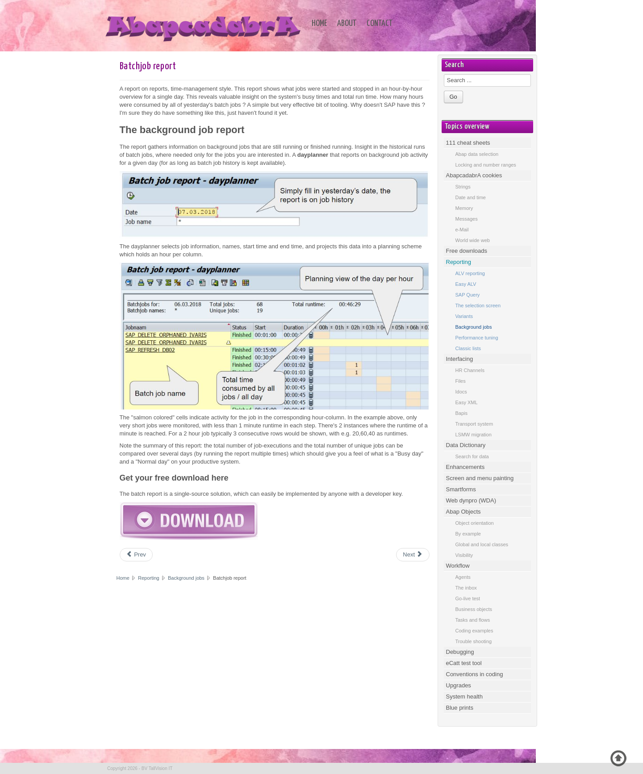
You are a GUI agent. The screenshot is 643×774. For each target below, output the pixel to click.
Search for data (472, 456)
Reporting (149, 578)
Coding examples (474, 630)
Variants (464, 316)
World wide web (472, 240)
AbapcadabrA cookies (474, 175)
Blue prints (459, 707)
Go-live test (467, 598)
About (346, 24)
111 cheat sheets (468, 142)
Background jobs (186, 578)
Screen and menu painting (480, 478)
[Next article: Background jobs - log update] (412, 554)
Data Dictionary (466, 445)
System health (464, 696)
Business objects (474, 609)
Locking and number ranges (485, 164)
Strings (463, 186)
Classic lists (468, 348)
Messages (466, 219)
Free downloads (467, 250)
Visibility (464, 555)
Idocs (461, 391)
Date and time (470, 197)
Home (319, 24)
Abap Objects (463, 511)
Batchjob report (148, 66)
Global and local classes (482, 544)
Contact (379, 24)
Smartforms (461, 489)
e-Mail (462, 229)
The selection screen (478, 305)
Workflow (458, 565)
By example (468, 533)
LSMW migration (473, 434)
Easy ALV (465, 284)
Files (460, 381)
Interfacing (459, 359)
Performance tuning (476, 337)
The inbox (466, 587)
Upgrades (458, 685)
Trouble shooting (473, 641)
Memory (464, 208)
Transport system (474, 424)
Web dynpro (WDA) (471, 500)
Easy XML (466, 402)
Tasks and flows (472, 620)
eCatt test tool (464, 663)
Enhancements (465, 467)
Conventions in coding (474, 674)
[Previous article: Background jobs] (136, 554)
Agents (463, 577)
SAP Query (467, 294)
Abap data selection (477, 154)
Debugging (460, 651)
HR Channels (469, 370)
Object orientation (474, 523)
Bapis (461, 413)
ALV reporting (470, 273)
